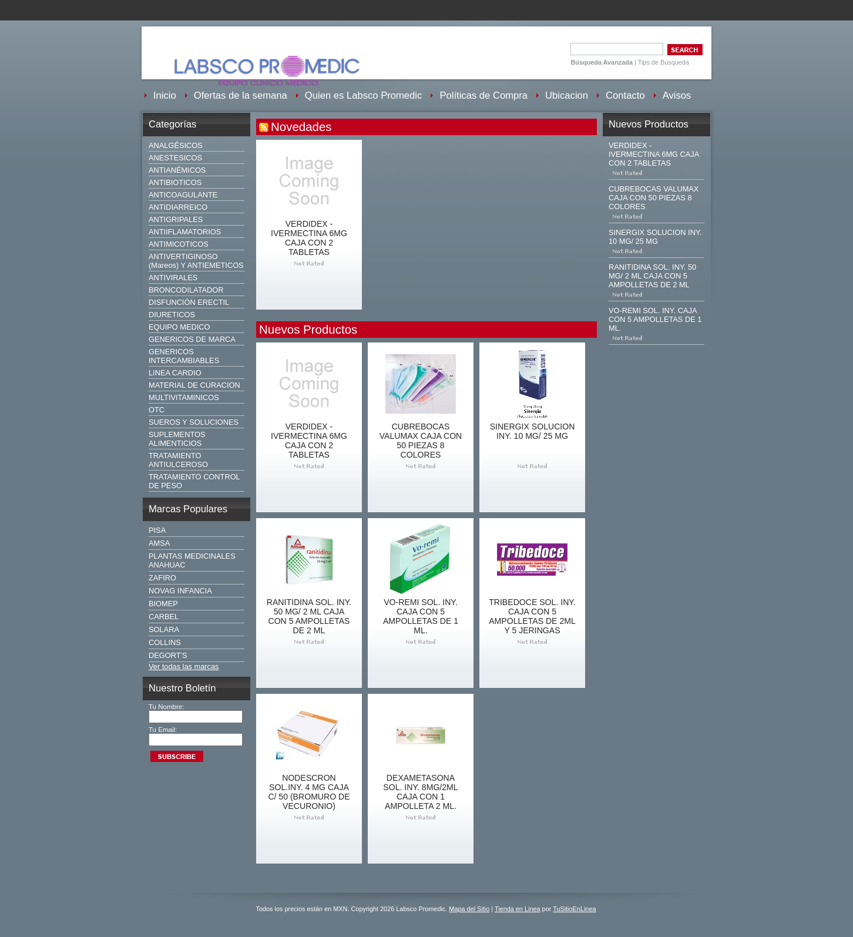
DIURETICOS (172, 314)
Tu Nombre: (166, 706)
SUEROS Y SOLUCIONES (194, 422)
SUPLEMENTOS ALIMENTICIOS (177, 439)
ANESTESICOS (175, 157)
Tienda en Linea (517, 908)
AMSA (159, 543)
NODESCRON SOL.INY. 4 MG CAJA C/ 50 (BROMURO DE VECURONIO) (309, 792)
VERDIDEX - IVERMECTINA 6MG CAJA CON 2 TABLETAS (309, 238)
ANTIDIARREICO (178, 207)
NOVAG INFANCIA (180, 590)
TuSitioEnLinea (574, 908)
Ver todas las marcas (184, 666)
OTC (156, 409)
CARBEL (164, 616)
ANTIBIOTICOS (175, 182)
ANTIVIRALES (173, 277)
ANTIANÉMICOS (177, 170)
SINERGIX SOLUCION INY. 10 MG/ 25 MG (532, 431)
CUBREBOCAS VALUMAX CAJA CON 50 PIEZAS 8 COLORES (421, 440)
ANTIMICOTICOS (179, 244)
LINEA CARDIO (175, 372)
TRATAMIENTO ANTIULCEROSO (178, 460)
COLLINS (165, 642)
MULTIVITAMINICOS (184, 397)
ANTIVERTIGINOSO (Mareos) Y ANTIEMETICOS (196, 261)
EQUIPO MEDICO (179, 327)
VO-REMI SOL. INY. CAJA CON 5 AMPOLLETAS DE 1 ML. (420, 616)
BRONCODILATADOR (186, 290)
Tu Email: (163, 729)
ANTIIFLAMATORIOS (185, 231)
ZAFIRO (162, 577)
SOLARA (164, 629)
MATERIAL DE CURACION (194, 385)
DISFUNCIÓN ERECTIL (189, 302)
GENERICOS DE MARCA (192, 339)
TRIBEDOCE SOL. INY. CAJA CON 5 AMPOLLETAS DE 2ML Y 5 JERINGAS (532, 616)
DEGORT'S (168, 655)
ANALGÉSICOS (176, 145)
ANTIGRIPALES (176, 219)
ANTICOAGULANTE (183, 194)
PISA (157, 530)
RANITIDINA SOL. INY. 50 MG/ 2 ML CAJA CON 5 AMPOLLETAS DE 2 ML (309, 616)
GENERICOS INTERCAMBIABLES (184, 356)
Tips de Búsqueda (663, 62)
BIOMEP (163, 603)
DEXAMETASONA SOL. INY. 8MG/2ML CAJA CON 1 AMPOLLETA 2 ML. (420, 792)
